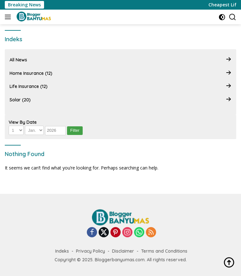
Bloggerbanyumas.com (120, 260)
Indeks (62, 251)
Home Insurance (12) (120, 73)
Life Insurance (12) (120, 86)
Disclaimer (123, 251)
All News (120, 60)
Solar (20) (120, 99)
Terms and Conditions (164, 251)
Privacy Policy (90, 251)
